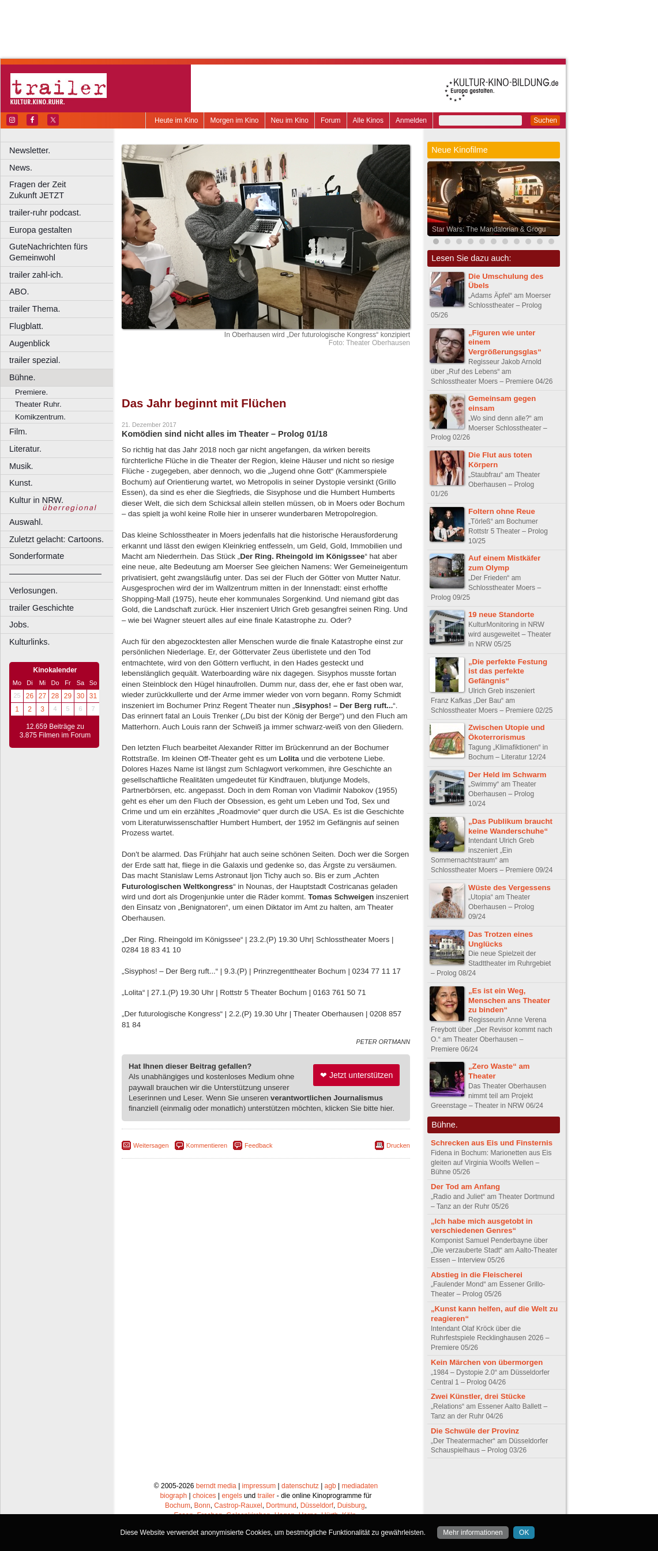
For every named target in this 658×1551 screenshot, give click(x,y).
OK (524, 1533)
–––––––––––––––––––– (55, 573)
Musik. (21, 466)
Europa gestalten (40, 229)
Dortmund (281, 1505)
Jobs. (19, 624)
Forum (331, 120)
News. (20, 167)
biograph (173, 1496)
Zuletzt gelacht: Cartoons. (56, 539)
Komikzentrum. (40, 417)
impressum (259, 1486)
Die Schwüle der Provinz (475, 1431)
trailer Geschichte (41, 607)
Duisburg (351, 1505)
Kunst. (21, 482)
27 (42, 696)
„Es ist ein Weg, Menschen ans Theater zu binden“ (509, 1000)
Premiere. (31, 392)
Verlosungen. (33, 590)
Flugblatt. (26, 326)
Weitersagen (151, 1145)
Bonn (202, 1505)
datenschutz (300, 1486)
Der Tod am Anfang (465, 1186)
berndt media (216, 1486)
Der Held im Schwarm (507, 774)
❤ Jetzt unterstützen (356, 1075)
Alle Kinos (368, 120)
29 (68, 696)
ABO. (19, 291)
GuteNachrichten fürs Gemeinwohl (48, 252)
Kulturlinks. (29, 641)
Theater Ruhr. (38, 404)
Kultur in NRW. (36, 500)
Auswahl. (26, 522)
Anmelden (411, 120)
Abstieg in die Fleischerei (476, 1274)
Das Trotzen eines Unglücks (500, 939)
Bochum (177, 1505)
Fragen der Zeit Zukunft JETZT (62, 190)
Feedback (258, 1145)
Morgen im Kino (234, 120)
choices (204, 1496)
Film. (18, 431)
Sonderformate (36, 556)
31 (93, 696)
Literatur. (25, 448)
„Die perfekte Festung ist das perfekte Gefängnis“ (507, 671)
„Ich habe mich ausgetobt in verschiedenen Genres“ (482, 1226)
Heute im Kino (176, 120)
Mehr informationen (472, 1533)
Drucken (398, 1145)
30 (80, 696)
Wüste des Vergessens (509, 887)
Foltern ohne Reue (501, 511)
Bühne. (22, 377)
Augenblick (29, 343)
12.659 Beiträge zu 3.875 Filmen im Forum (55, 731)
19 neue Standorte (501, 614)
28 (55, 696)
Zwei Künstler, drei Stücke (478, 1396)
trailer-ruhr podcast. (45, 212)
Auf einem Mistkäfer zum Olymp (504, 563)
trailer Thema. (35, 308)
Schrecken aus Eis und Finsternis (491, 1142)
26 (29, 696)
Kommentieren (207, 1145)
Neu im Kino (290, 120)
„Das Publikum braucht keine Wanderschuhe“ (510, 826)
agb (330, 1486)
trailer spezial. (35, 360)
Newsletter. (29, 150)
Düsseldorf (316, 1505)
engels (231, 1496)
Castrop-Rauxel (238, 1505)
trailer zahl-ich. (36, 274)
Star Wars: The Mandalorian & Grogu (489, 229)
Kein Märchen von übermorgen (487, 1362)
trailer (266, 1496)
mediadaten (359, 1486)
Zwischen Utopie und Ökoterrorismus (506, 732)
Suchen (545, 120)
